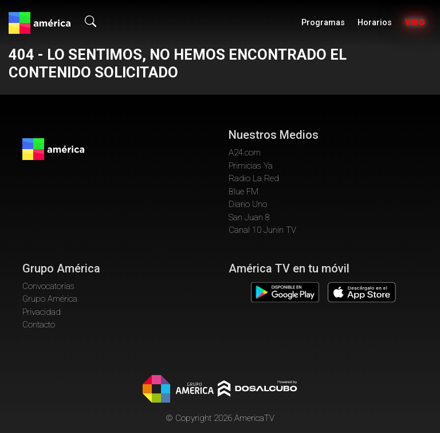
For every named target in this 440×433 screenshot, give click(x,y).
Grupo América (49, 299)
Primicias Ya (251, 166)
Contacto (38, 324)
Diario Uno (248, 204)
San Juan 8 (249, 217)
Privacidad (41, 312)
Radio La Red (254, 178)
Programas (323, 23)
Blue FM (243, 191)
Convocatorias (48, 286)
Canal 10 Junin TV (262, 230)
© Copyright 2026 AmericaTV (220, 418)
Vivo (415, 23)
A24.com (245, 152)
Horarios (375, 23)
